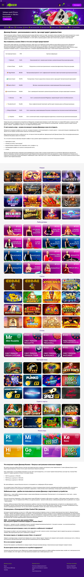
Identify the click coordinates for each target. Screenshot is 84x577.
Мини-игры (63, 27)
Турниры (6, 569)
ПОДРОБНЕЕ (7, 19)
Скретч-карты (54, 27)
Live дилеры (18, 27)
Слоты (25, 27)
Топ (6, 27)
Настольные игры (34, 27)
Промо (5, 566)
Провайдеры (76, 27)
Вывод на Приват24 (71, 566)
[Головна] (1, 1)
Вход (68, 5)
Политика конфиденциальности (39, 566)
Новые (11, 27)
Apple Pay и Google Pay (72, 567)
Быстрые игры (44, 27)
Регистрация (77, 5)
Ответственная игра (36, 571)
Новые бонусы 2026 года (9, 567)
